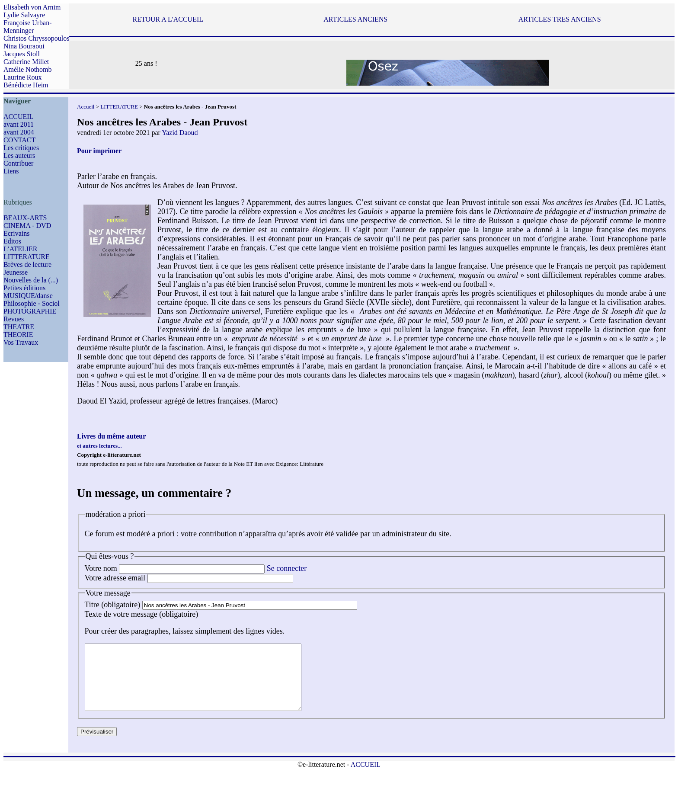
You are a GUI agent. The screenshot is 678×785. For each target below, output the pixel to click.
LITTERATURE (26, 256)
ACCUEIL (18, 116)
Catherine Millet (26, 61)
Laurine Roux (22, 77)
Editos (12, 241)
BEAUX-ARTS (25, 217)
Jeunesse (15, 272)
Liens (11, 171)
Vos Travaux (20, 342)
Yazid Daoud (180, 132)
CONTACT (19, 140)
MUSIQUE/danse (28, 295)
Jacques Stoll (21, 54)
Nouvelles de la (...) (30, 280)
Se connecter (287, 568)
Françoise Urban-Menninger (27, 26)
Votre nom (101, 568)
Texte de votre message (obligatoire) (141, 614)
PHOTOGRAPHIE (29, 311)
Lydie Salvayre (24, 15)
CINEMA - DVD (27, 225)
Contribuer (18, 163)
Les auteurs (19, 155)
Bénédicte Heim (25, 85)
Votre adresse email (115, 578)
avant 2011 (18, 124)
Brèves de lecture (27, 264)
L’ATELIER (20, 249)
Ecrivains (16, 233)
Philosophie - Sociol (31, 303)
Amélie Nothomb (27, 69)
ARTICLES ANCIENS (355, 19)
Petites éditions (24, 288)
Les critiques (21, 147)
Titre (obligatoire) (113, 604)
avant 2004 (18, 132)
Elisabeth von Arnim (32, 7)
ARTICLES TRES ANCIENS (559, 19)
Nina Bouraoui (24, 46)
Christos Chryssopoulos (36, 38)
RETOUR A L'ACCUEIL (168, 19)
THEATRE (18, 326)
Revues (13, 319)
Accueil (85, 106)
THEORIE (18, 334)
